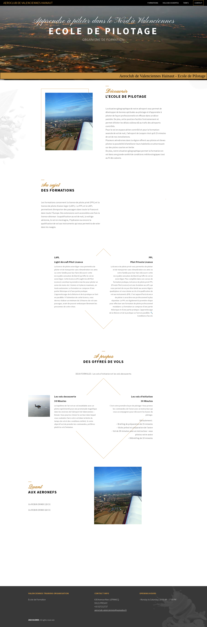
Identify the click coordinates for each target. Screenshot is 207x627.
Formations (153, 3)
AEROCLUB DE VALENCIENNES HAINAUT (28, 3)
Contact (198, 3)
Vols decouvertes (171, 3)
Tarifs (186, 3)
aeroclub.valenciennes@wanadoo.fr (110, 610)
